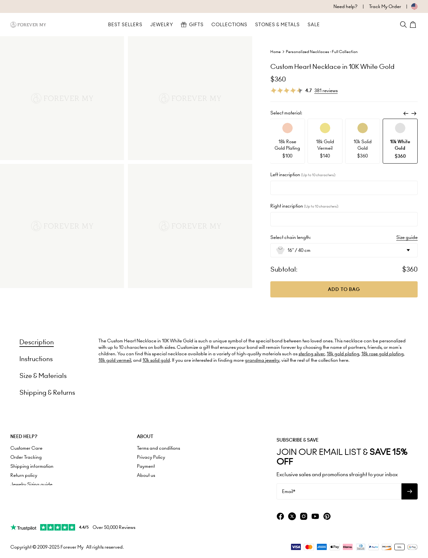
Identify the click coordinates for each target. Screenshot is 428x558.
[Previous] (406, 113)
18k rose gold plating (382, 354)
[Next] (414, 113)
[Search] (403, 24)
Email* (288, 491)
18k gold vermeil (114, 360)
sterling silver (311, 354)
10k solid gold (156, 360)
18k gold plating (343, 354)
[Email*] (339, 491)
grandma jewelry (262, 360)
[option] (287, 141)
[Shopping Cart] (414, 24)
